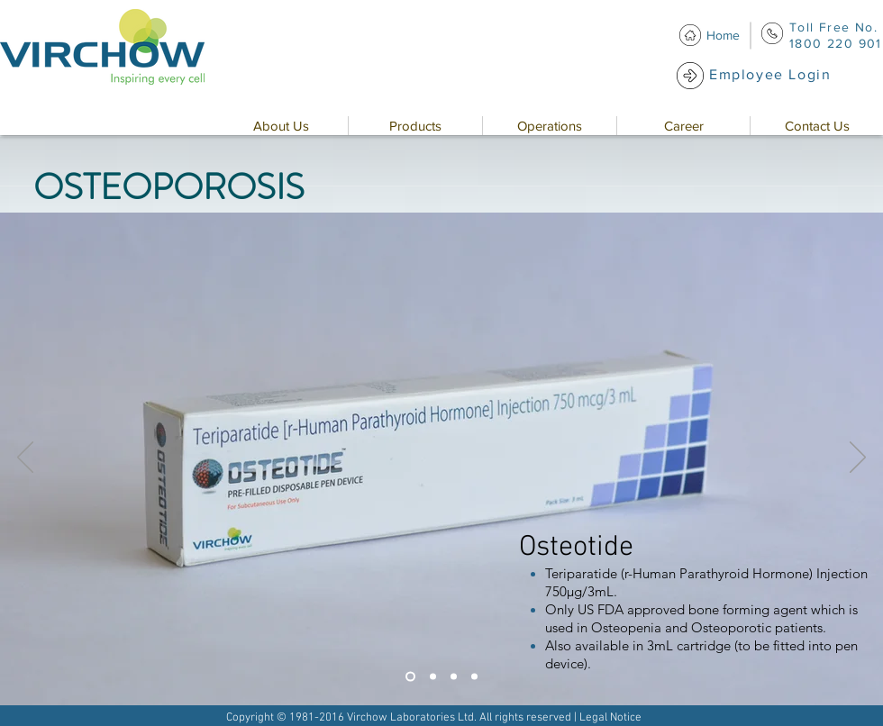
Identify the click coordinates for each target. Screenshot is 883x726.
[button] (281, 125)
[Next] (858, 458)
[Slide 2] (433, 677)
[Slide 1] (410, 677)
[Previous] (25, 458)
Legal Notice (610, 718)
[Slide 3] (454, 677)
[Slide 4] (474, 677)
